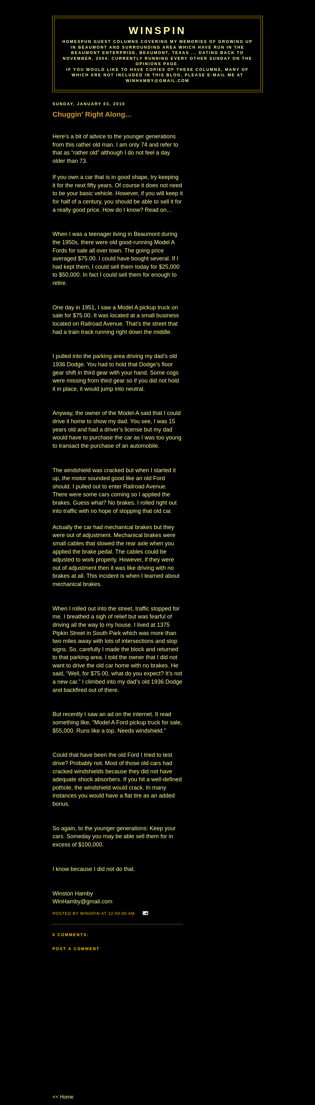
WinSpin (157, 30)
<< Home (63, 1097)
